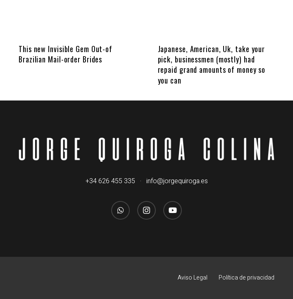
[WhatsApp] (120, 210)
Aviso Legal (192, 277)
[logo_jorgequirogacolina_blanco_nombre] (146, 150)
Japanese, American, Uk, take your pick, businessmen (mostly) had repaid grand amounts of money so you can (212, 64)
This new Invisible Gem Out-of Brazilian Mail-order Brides (65, 54)
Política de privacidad (246, 277)
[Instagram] (146, 210)
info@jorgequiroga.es (177, 181)
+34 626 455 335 (110, 181)
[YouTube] (172, 210)
